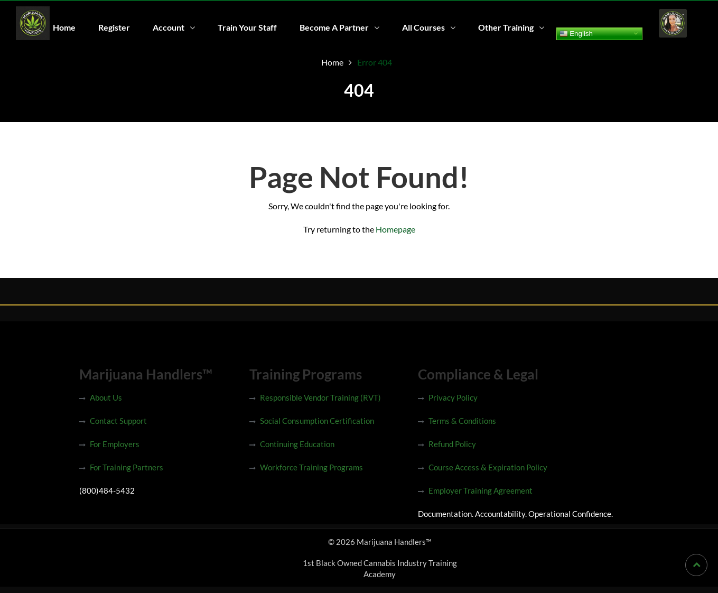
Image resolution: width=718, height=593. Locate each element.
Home (64, 27)
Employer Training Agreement (480, 490)
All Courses (423, 27)
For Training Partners (126, 467)
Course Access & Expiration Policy (487, 467)
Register (114, 27)
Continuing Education (297, 444)
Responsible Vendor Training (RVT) (320, 397)
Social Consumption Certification (317, 420)
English (576, 33)
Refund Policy (452, 444)
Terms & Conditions (462, 420)
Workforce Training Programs (311, 467)
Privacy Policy (453, 397)
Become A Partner (334, 27)
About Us (106, 397)
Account (168, 27)
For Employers (114, 444)
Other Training (506, 27)
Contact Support (118, 420)
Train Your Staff (247, 27)
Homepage (395, 229)
